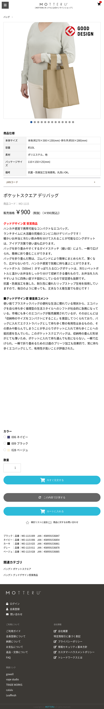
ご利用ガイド (13, 631)
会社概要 (61, 631)
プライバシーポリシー (68, 641)
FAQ (8, 657)
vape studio (12, 678)
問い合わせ (16, 614)
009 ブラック (17, 443)
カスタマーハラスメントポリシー (74, 651)
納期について (13, 641)
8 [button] (55, 122)
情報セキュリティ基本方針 (70, 646)
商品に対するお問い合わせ (63, 522)
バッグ (6, 17)
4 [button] (41, 122)
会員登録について (16, 636)
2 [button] (34, 122)
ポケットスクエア (22, 569)
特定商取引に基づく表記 (67, 636)
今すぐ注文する (52, 480)
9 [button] (59, 122)
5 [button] (45, 122)
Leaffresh (11, 694)
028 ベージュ (17, 450)
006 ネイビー (17, 437)
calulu (9, 689)
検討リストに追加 (37, 522)
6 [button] (48, 122)
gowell (10, 673)
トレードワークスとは (68, 657)
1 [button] (31, 122)
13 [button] (73, 122)
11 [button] (66, 122)
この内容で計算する (52, 497)
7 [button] (52, 122)
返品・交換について (17, 651)
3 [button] (38, 122)
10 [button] (62, 122)
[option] (52, 70)
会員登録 (15, 609)
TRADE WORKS (14, 684)
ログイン (15, 604)
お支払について (14, 646)
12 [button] (69, 122)
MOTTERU (50, 706)
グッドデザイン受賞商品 (25, 575)
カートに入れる (52, 511)
